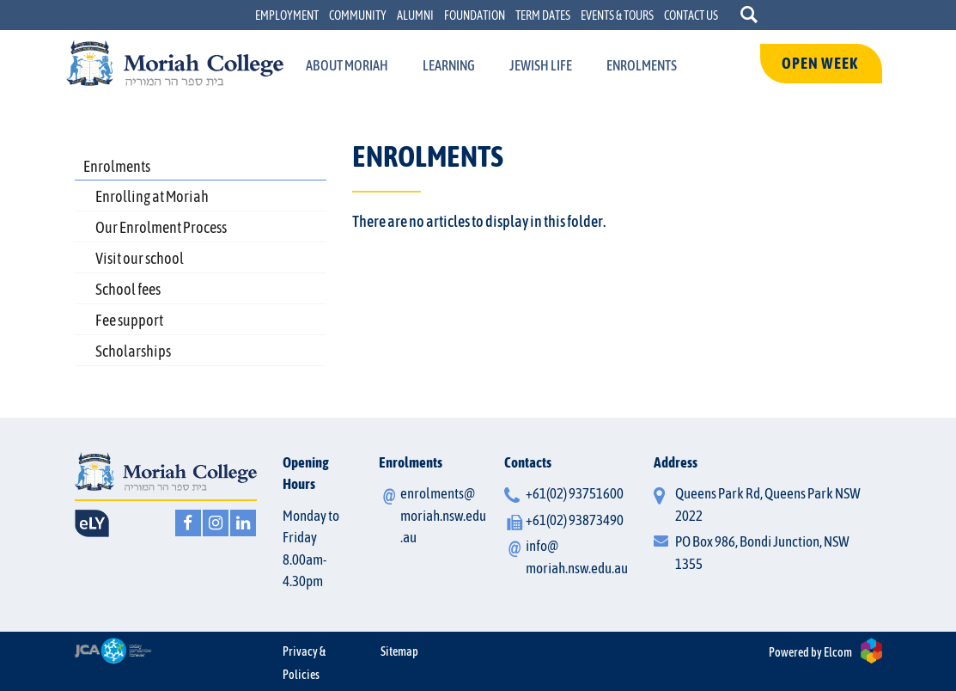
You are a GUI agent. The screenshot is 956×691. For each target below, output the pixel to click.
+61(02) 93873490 (575, 520)
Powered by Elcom (810, 652)
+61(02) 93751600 (575, 493)
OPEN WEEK (821, 63)
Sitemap (399, 651)
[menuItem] (347, 66)
